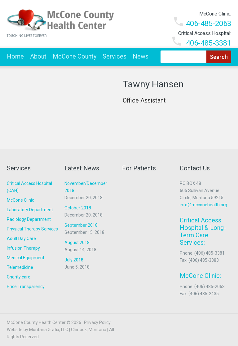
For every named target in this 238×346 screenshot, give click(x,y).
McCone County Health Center (36, 322)
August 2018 (77, 242)
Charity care (18, 276)
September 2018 (81, 225)
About (38, 56)
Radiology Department (29, 219)
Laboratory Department (30, 209)
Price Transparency (26, 286)
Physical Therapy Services (32, 228)
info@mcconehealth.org (203, 204)
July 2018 (73, 259)
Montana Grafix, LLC (48, 329)
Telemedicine (20, 267)
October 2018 (77, 207)
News (140, 56)
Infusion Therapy (23, 248)
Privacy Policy (97, 322)
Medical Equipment (25, 257)
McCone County (74, 56)
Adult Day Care (21, 238)
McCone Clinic (20, 200)
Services (114, 56)
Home (15, 56)
